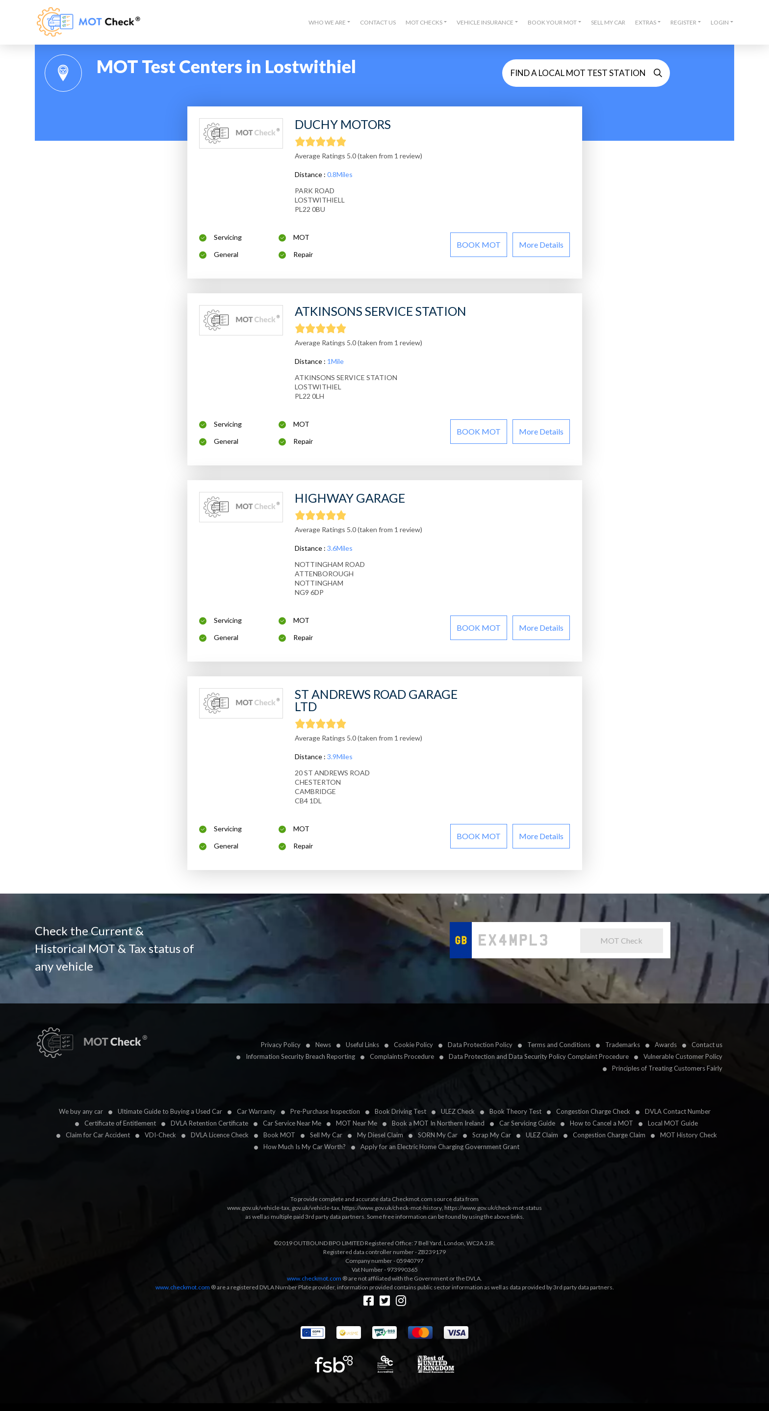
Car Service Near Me (292, 1123)
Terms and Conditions (558, 1045)
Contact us (707, 1045)
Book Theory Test (515, 1111)
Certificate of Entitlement (120, 1123)
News (323, 1045)
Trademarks (622, 1045)
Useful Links (362, 1045)
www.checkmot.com (314, 1278)
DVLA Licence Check (220, 1135)
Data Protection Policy (480, 1045)
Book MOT (279, 1135)
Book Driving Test (400, 1111)
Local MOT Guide (673, 1123)
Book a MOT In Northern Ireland (438, 1123)
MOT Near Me (356, 1123)
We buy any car (81, 1111)
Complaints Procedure (402, 1056)
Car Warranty (256, 1111)
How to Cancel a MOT (601, 1123)
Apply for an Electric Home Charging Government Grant (439, 1147)
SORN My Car (438, 1135)
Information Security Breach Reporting (300, 1056)
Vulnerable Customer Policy (682, 1056)
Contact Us (378, 22)
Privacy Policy (281, 1045)
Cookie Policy (413, 1045)
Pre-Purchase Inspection (325, 1111)
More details (541, 244)
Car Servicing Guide (527, 1123)
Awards (666, 1045)
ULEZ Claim (542, 1135)
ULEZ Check (458, 1111)
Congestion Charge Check (593, 1111)
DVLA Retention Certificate (209, 1123)
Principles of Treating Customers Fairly (667, 1068)
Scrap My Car (491, 1135)
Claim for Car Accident (98, 1135)
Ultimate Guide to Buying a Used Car (170, 1111)
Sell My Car (608, 22)
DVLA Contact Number (678, 1111)
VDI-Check (160, 1135)
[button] (329, 22)
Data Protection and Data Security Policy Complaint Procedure (539, 1056)
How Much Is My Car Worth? (304, 1147)
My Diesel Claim (380, 1135)
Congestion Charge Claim (609, 1135)
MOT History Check (688, 1135)
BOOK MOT (479, 244)
